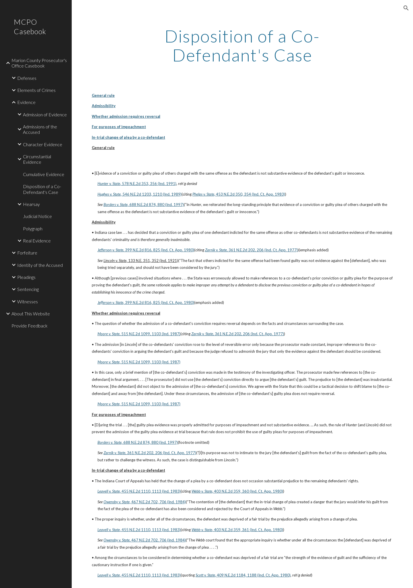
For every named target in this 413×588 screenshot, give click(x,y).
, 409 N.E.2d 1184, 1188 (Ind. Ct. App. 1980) (253, 575)
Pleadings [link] (26, 277)
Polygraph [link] (32, 228)
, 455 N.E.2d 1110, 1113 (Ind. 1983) (150, 491)
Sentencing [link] (28, 289)
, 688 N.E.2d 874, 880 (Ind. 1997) (156, 204)
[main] (242, 45)
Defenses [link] (26, 78)
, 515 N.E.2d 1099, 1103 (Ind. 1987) (150, 333)
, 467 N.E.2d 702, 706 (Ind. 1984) (158, 502)
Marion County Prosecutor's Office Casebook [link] (39, 62)
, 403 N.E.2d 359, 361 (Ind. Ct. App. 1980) (247, 529)
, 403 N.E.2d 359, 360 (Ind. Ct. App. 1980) (247, 491)
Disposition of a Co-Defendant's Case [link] (42, 189)
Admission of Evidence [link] (45, 114)
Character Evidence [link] (42, 144)
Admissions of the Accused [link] (40, 129)
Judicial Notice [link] (37, 216)
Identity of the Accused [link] (40, 265)
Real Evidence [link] (37, 240)
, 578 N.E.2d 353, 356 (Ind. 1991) (148, 183)
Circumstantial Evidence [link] (37, 159)
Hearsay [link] (31, 204)
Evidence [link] (26, 102)
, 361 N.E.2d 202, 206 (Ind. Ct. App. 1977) (262, 250)
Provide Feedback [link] (29, 325)
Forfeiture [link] (27, 252)
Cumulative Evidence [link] (43, 174)
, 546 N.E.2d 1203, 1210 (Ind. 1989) (151, 194)
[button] (406, 8)
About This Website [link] (30, 313)
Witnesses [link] (27, 301)
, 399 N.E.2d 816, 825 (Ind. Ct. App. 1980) (158, 250)
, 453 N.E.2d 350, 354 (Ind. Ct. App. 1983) (249, 194)
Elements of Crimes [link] (36, 90)
